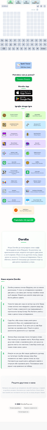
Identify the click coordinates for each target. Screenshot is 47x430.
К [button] (32, 44)
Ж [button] (37, 48)
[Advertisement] (14, 57)
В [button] (17, 48)
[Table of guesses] (11, 24)
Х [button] (23, 44)
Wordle (10, 2)
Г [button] (19, 44)
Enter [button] (43, 48)
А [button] (2, 44)
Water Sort (35, 2)
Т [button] (19, 40)
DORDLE (5, 6)
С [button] (6, 44)
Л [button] (36, 44)
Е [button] (10, 40)
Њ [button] (6, 40)
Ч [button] (40, 44)
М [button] (29, 48)
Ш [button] (45, 40)
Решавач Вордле (23, 79)
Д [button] (10, 44)
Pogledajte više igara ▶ (23, 220)
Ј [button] (27, 44)
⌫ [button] (3, 48)
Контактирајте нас (23, 412)
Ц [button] (13, 48)
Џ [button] (9, 48)
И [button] (32, 40)
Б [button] (21, 48)
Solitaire (26, 2)
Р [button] (15, 40)
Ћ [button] (45, 44)
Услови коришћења (15, 408)
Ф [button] (15, 44)
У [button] (27, 40)
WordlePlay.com (26, 404)
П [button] (40, 40)
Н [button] (25, 48)
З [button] (23, 40)
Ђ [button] (33, 48)
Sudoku (18, 2)
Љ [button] (2, 40)
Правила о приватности (30, 408)
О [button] (36, 40)
